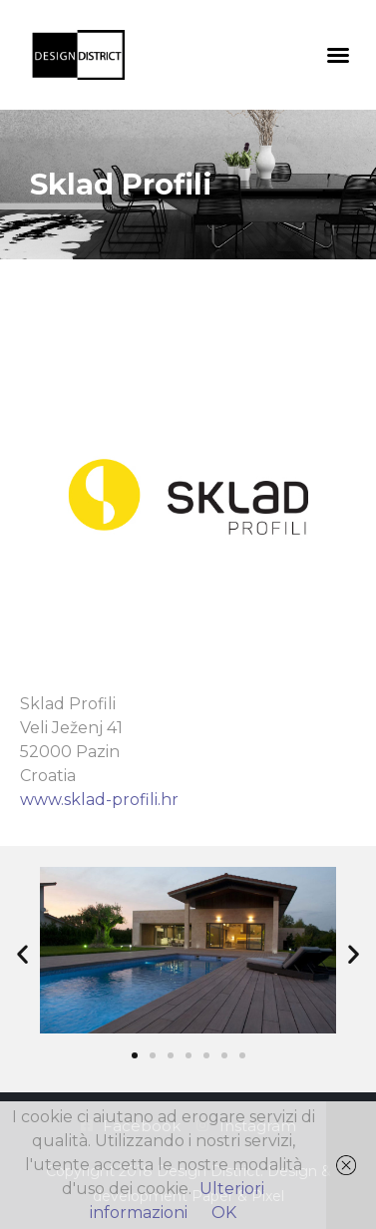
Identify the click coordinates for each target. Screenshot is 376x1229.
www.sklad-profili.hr (99, 799)
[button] (338, 55)
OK (223, 1212)
